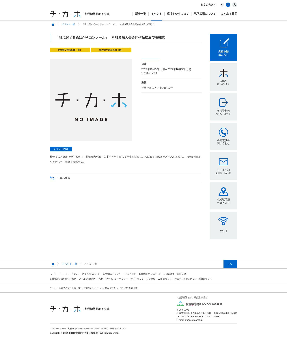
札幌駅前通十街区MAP (223, 201)
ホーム (53, 274)
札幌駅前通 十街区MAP (175, 274)
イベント (156, 13)
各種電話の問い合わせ (223, 142)
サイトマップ (137, 279)
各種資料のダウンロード (223, 112)
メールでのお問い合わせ (223, 171)
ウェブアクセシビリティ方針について (193, 279)
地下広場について (205, 13)
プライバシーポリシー (117, 279)
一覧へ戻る (63, 178)
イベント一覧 (68, 24)
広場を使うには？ (178, 13)
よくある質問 (229, 13)
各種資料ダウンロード (150, 274)
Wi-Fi (223, 230)
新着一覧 (140, 13)
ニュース (63, 274)
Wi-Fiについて (165, 279)
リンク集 (150, 279)
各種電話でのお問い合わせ (63, 279)
